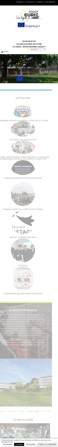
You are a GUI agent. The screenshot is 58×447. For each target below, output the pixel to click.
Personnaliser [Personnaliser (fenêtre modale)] (31, 444)
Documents (50, 2)
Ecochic (19, 265)
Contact (39, 2)
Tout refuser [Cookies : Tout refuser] (19, 444)
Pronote (20, 2)
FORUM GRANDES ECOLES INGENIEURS (20, 178)
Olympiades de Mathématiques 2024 (19, 293)
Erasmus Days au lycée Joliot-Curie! (19, 209)
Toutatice (30, 2)
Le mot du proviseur (19, 310)
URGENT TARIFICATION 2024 (19, 237)
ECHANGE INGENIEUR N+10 (20, 140)
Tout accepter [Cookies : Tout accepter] (7, 444)
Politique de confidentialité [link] (47, 444)
